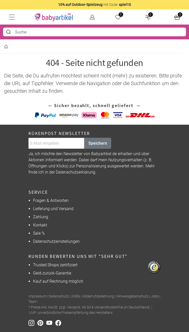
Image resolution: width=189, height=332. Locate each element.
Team (32, 302)
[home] (54, 17)
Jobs (155, 296)
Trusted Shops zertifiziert (55, 264)
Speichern (97, 143)
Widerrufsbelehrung (98, 296)
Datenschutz (59, 296)
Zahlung (40, 216)
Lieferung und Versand (53, 208)
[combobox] (94, 32)
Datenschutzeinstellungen (56, 241)
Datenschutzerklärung (75, 172)
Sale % (39, 233)
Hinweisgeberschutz (132, 296)
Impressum (37, 296)
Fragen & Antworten (51, 200)
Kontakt (40, 225)
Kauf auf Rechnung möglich (58, 281)
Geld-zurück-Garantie (52, 273)
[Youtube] (50, 322)
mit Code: (94, 5)
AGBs (75, 296)
